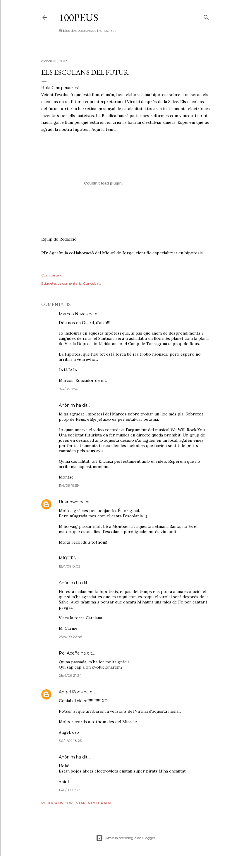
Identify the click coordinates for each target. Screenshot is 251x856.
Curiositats (92, 283)
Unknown (68, 501)
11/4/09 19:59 (69, 485)
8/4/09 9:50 (68, 389)
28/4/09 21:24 (70, 675)
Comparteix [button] (51, 275)
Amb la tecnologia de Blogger (125, 837)
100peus (78, 17)
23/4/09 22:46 (70, 636)
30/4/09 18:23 (70, 740)
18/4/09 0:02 (69, 566)
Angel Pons (70, 692)
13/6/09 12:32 (69, 790)
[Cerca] (206, 16)
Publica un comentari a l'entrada (76, 803)
